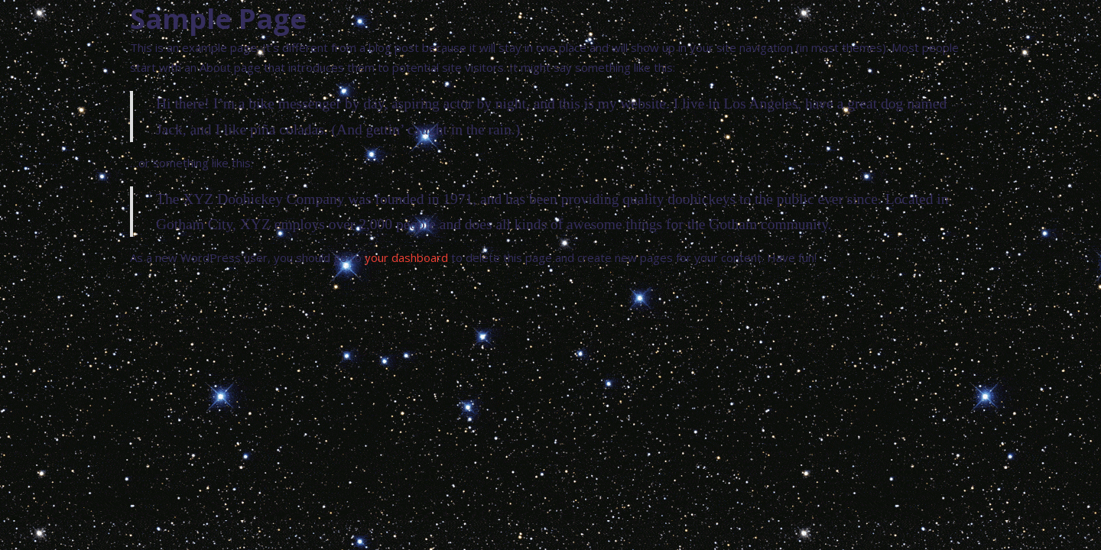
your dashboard (406, 257)
